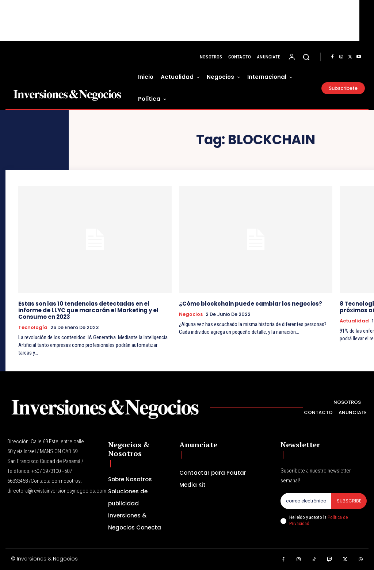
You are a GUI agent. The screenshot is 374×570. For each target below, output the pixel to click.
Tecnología (32, 327)
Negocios (191, 314)
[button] (306, 57)
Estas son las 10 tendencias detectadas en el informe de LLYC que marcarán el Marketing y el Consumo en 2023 (88, 310)
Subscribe (349, 501)
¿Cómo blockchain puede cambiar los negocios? (250, 303)
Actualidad (354, 321)
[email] (305, 501)
